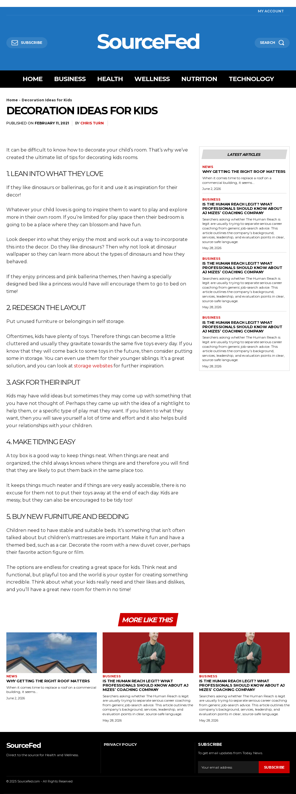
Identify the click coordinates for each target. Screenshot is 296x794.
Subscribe (274, 767)
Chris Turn (92, 123)
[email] (228, 767)
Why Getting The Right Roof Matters (244, 171)
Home (12, 100)
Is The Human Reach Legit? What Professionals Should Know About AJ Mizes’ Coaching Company (242, 208)
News (207, 167)
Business (211, 199)
